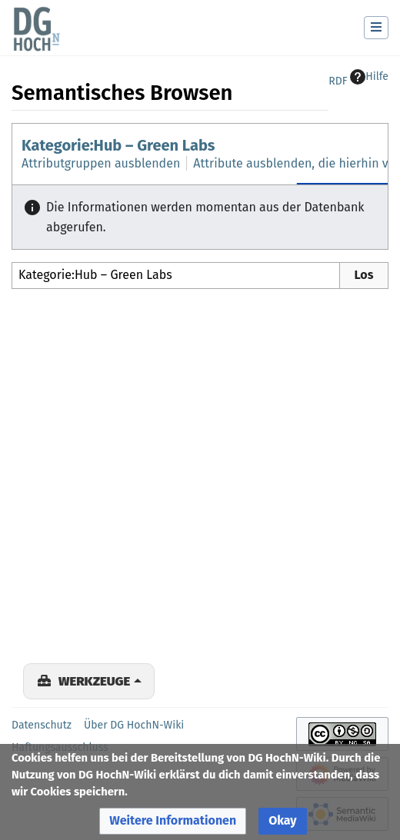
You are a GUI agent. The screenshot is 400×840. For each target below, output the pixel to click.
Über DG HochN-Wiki (134, 725)
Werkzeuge (94, 681)
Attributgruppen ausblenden (101, 163)
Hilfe (369, 77)
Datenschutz (42, 725)
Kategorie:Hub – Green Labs (118, 145)
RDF (337, 81)
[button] (172, 821)
